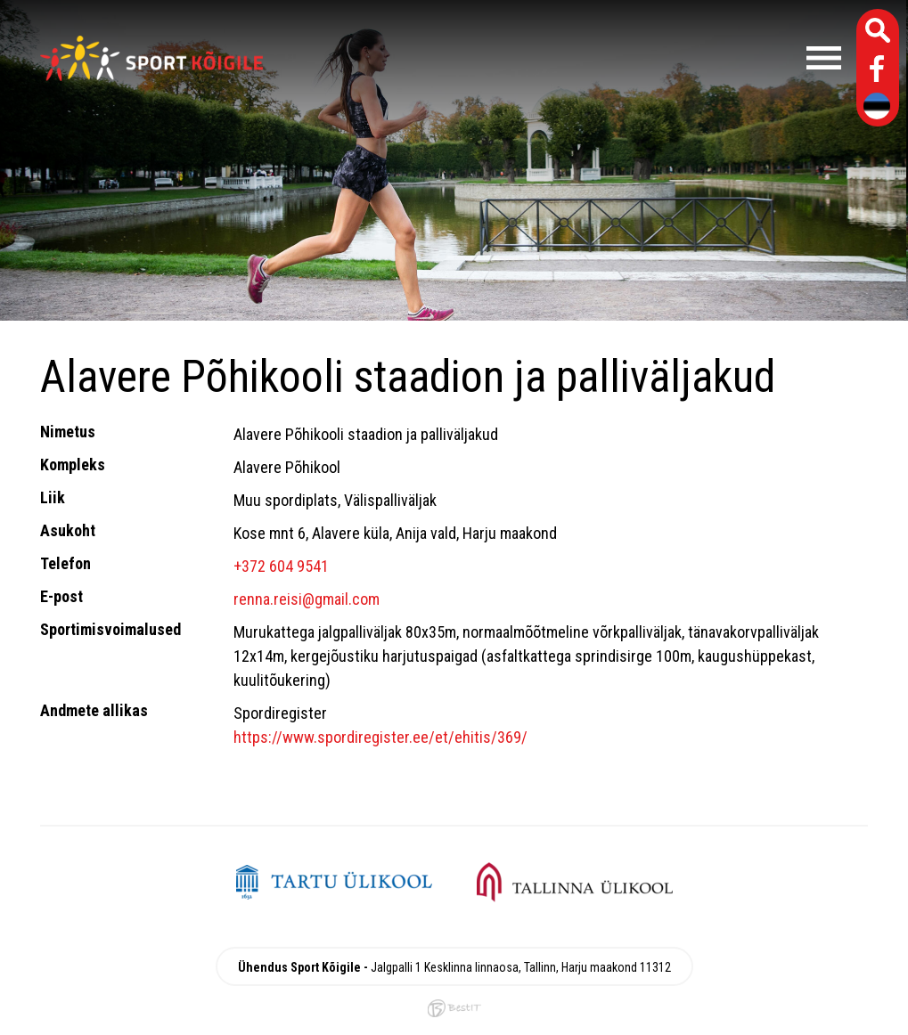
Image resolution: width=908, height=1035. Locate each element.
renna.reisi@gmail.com (306, 599)
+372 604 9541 (281, 566)
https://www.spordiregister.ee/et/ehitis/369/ (380, 737)
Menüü (561, 57)
